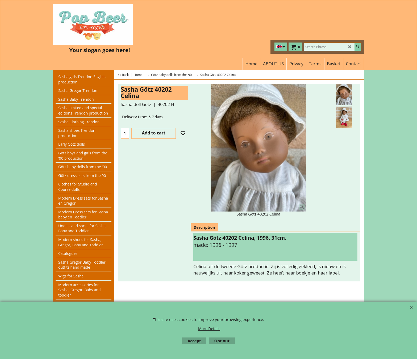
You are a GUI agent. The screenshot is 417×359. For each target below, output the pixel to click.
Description (204, 227)
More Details (209, 328)
